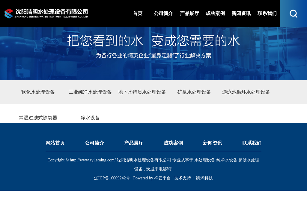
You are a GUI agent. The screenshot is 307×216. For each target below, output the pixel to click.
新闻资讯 (212, 143)
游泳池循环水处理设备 (246, 91)
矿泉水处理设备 (194, 91)
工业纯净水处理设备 (90, 91)
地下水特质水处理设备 (142, 91)
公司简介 (94, 143)
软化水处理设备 (38, 91)
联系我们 (251, 143)
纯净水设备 (226, 160)
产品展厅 (133, 143)
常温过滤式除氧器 (38, 117)
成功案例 (173, 143)
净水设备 (90, 117)
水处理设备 (204, 160)
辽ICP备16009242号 (112, 178)
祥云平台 (162, 178)
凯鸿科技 (204, 178)
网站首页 (55, 143)
